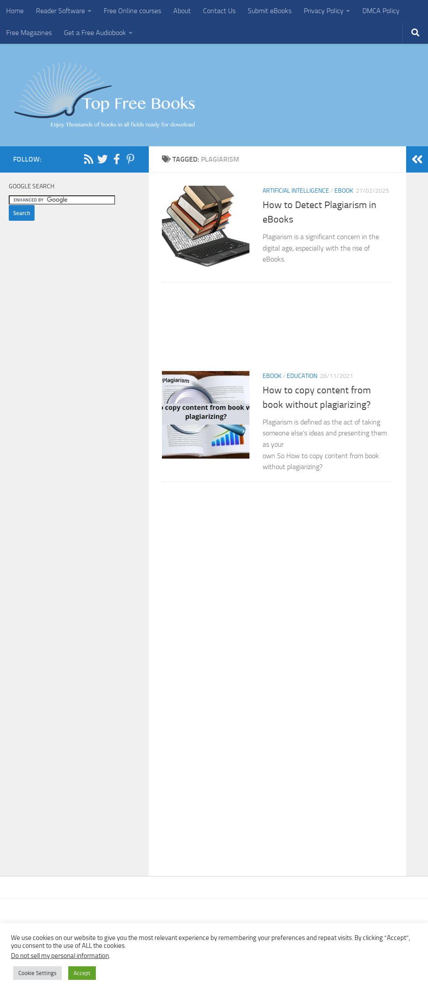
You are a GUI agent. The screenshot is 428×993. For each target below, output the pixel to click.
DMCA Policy (381, 11)
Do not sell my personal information (60, 956)
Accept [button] (82, 973)
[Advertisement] (277, 329)
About (182, 11)
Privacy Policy (324, 11)
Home (15, 11)
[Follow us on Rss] (88, 159)
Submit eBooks (269, 11)
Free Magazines (29, 32)
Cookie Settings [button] (37, 973)
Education (302, 376)
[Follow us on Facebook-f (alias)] (116, 159)
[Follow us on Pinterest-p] (130, 159)
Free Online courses (132, 11)
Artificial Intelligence (296, 190)
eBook (343, 190)
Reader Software (60, 11)
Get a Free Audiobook (95, 32)
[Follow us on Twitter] (102, 159)
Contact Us (219, 11)
